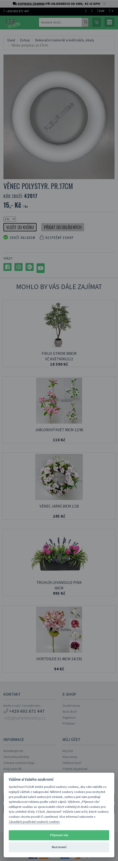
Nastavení (59, 847)
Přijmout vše (59, 835)
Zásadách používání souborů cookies (34, 822)
